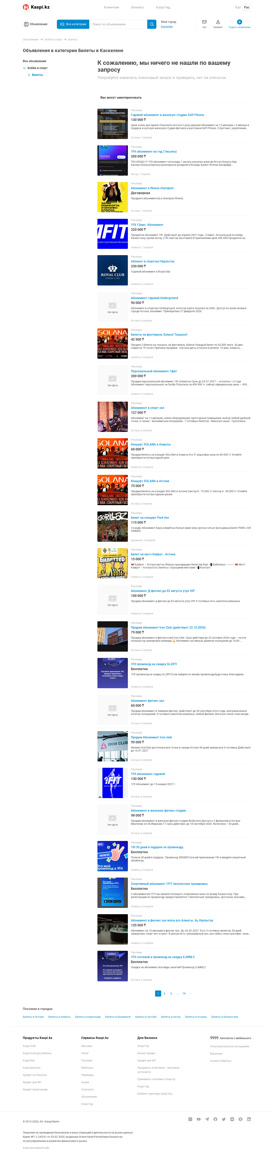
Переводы (87, 1074)
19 (184, 993)
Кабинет (218, 24)
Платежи (86, 1060)
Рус (246, 7)
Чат (204, 24)
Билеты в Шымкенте (118, 1016)
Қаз (238, 7)
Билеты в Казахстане (224, 1016)
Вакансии (216, 1053)
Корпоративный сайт (36, 1147)
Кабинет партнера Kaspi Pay (154, 1093)
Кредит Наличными (35, 1089)
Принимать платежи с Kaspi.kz (156, 1079)
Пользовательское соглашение (229, 1046)
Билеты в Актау (171, 1016)
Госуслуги (87, 1089)
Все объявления (34, 61)
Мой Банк (87, 1067)
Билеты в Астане (33, 1016)
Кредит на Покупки (35, 1074)
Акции (85, 1082)
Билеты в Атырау (196, 1016)
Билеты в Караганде (88, 1016)
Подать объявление (239, 24)
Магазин (86, 1045)
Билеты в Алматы (59, 1016)
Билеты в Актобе (145, 1016)
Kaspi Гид (87, 1103)
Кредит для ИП (32, 1082)
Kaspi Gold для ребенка (37, 1053)
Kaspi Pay (143, 1045)
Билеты (35, 75)
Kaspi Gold (29, 1045)
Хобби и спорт (35, 68)
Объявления (35, 24)
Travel (84, 1053)
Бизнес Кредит (146, 1053)
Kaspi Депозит (32, 1067)
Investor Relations (220, 1060)
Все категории (73, 24)
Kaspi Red (29, 1060)
